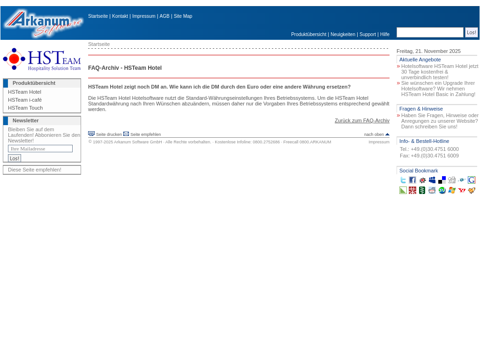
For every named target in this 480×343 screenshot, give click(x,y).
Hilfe (385, 34)
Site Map (183, 16)
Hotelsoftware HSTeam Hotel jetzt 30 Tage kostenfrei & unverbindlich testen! (439, 71)
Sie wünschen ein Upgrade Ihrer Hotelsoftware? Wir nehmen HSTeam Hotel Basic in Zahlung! (438, 88)
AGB (165, 16)
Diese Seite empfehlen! (34, 169)
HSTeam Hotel (24, 92)
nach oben (374, 134)
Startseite (98, 16)
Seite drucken (109, 134)
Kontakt (120, 16)
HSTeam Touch (25, 108)
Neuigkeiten (342, 34)
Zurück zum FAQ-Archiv (362, 120)
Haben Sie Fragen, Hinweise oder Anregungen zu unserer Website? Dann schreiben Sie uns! (440, 120)
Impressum (143, 16)
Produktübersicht (308, 34)
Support (368, 34)
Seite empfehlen (145, 134)
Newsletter (26, 120)
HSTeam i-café (25, 100)
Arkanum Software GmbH (138, 142)
